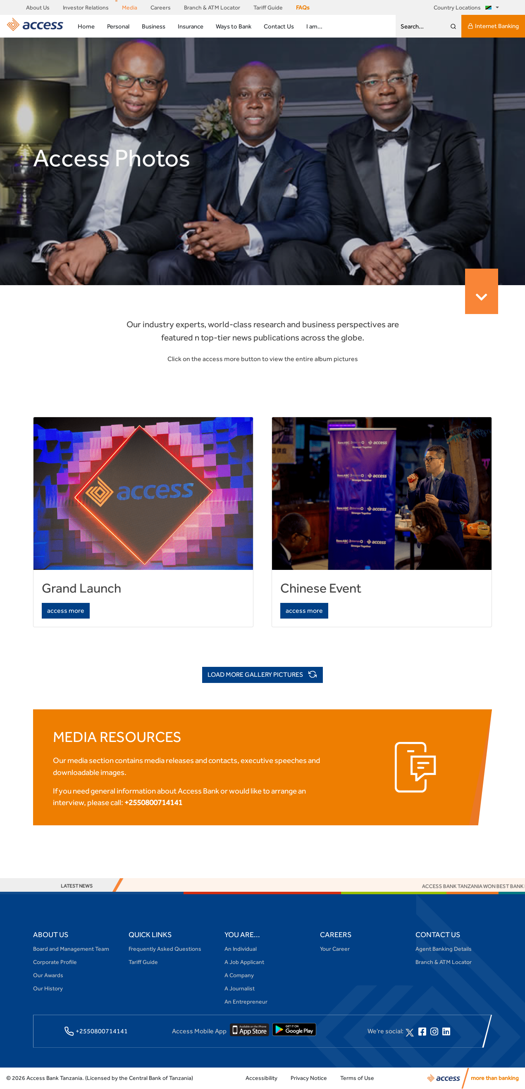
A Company (239, 975)
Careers (160, 7)
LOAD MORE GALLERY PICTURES (262, 675)
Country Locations (464, 7)
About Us (38, 7)
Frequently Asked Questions (165, 948)
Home (86, 26)
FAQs (303, 7)
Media (129, 7)
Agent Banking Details (443, 948)
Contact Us (279, 26)
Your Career (335, 948)
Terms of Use (357, 1078)
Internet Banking (493, 26)
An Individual (240, 948)
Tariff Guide (268, 7)
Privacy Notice (309, 1078)
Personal (118, 26)
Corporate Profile (55, 962)
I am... (314, 26)
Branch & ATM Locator (212, 7)
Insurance (190, 26)
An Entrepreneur (245, 1001)
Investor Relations (86, 7)
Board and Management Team (71, 948)
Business (153, 26)
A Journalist (239, 988)
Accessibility (261, 1078)
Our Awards (48, 975)
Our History (48, 988)
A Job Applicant (244, 962)
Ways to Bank (233, 26)
